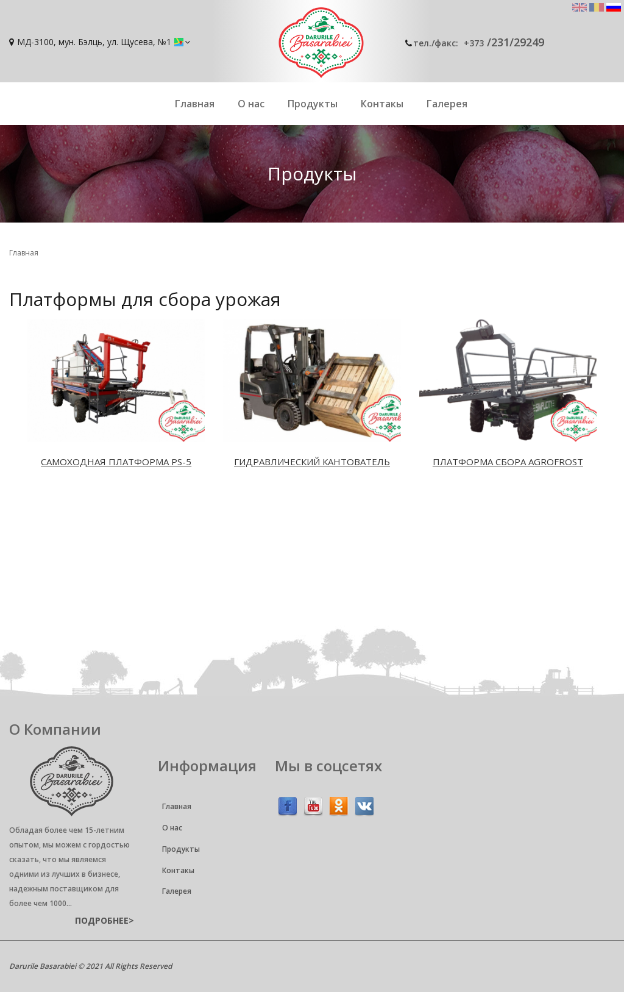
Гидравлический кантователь (312, 461)
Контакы (382, 103)
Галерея (447, 103)
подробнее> (104, 920)
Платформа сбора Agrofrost (508, 461)
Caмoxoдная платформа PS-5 (116, 461)
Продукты (313, 103)
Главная (194, 103)
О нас (251, 103)
